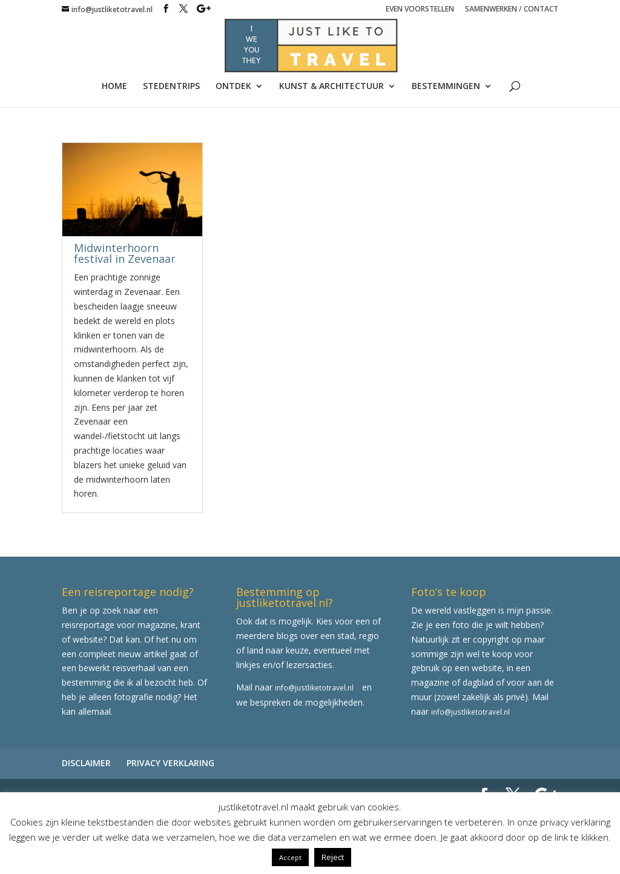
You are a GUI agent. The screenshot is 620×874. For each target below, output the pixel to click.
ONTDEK (233, 86)
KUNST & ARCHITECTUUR (331, 86)
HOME (114, 86)
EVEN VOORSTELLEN (420, 9)
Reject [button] (333, 857)
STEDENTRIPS (171, 86)
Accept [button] (290, 857)
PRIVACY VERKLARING (170, 763)
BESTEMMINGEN (446, 86)
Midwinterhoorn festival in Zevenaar (125, 253)
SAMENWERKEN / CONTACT (511, 9)
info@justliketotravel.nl (314, 687)
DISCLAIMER (86, 763)
